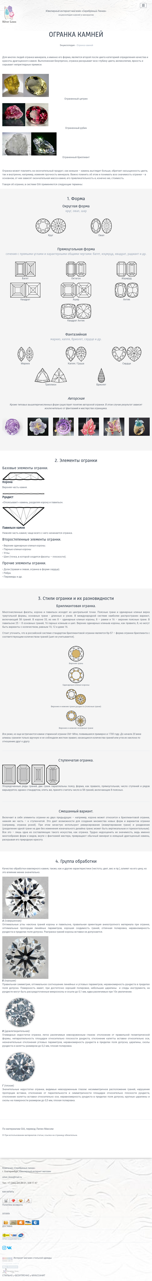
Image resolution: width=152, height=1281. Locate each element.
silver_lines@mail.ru (12, 1177)
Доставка (7, 1226)
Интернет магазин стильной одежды (33, 1258)
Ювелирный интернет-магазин (63, 11)
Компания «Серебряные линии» (18, 1168)
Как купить (8, 1192)
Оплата (6, 1214)
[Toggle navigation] (143, 5)
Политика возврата (12, 1205)
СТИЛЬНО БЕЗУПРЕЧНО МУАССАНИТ (23, 1275)
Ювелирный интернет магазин (35, 1171)
